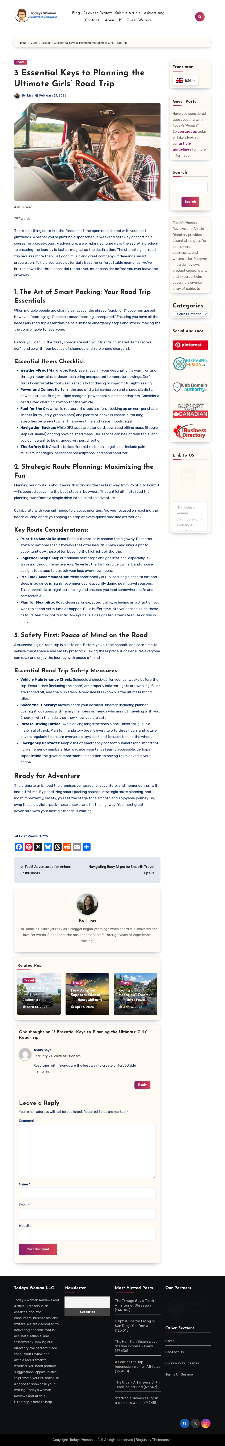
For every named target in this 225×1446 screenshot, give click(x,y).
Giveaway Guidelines (182, 1363)
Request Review (97, 13)
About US (112, 20)
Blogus (141, 1440)
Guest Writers (139, 20)
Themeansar (162, 1440)
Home (170, 1341)
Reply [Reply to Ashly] (142, 1085)
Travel (20, 62)
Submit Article (128, 13)
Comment (28, 1121)
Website (25, 1226)
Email (24, 1205)
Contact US (174, 1352)
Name (24, 1184)
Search (180, 173)
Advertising (154, 13)
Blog (76, 13)
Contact (92, 20)
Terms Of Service (179, 1374)
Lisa (30, 95)
